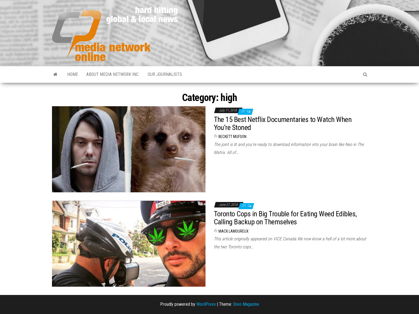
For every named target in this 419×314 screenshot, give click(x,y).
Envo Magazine (246, 304)
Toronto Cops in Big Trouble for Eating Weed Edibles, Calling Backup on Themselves (285, 218)
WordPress (206, 304)
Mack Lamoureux (233, 231)
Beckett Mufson (232, 136)
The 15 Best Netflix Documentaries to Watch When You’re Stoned (283, 123)
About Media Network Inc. (112, 74)
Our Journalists (165, 74)
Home (72, 74)
